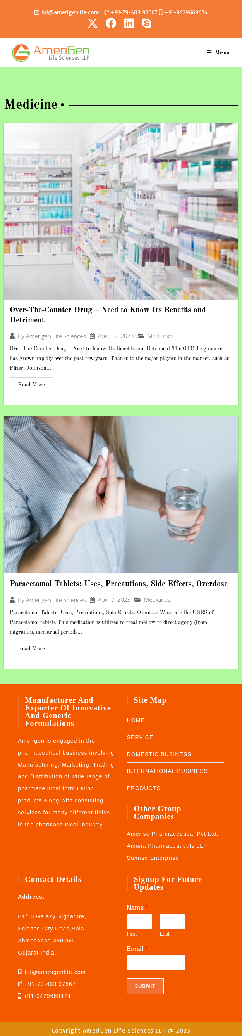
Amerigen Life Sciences (56, 336)
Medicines (161, 335)
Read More (31, 385)
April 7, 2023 (114, 599)
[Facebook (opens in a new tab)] (111, 22)
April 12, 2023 (116, 336)
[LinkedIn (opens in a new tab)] (129, 22)
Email (137, 948)
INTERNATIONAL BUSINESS (167, 771)
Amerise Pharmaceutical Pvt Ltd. (173, 833)
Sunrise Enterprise (153, 857)
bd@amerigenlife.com (69, 12)
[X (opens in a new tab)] (94, 22)
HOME (136, 720)
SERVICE (140, 737)
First (132, 933)
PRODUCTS (144, 788)
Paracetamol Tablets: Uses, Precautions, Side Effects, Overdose (119, 584)
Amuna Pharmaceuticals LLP (167, 845)
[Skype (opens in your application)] (146, 22)
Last (165, 933)
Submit (145, 986)
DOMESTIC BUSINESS (159, 754)
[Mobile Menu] (218, 52)
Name (137, 907)
